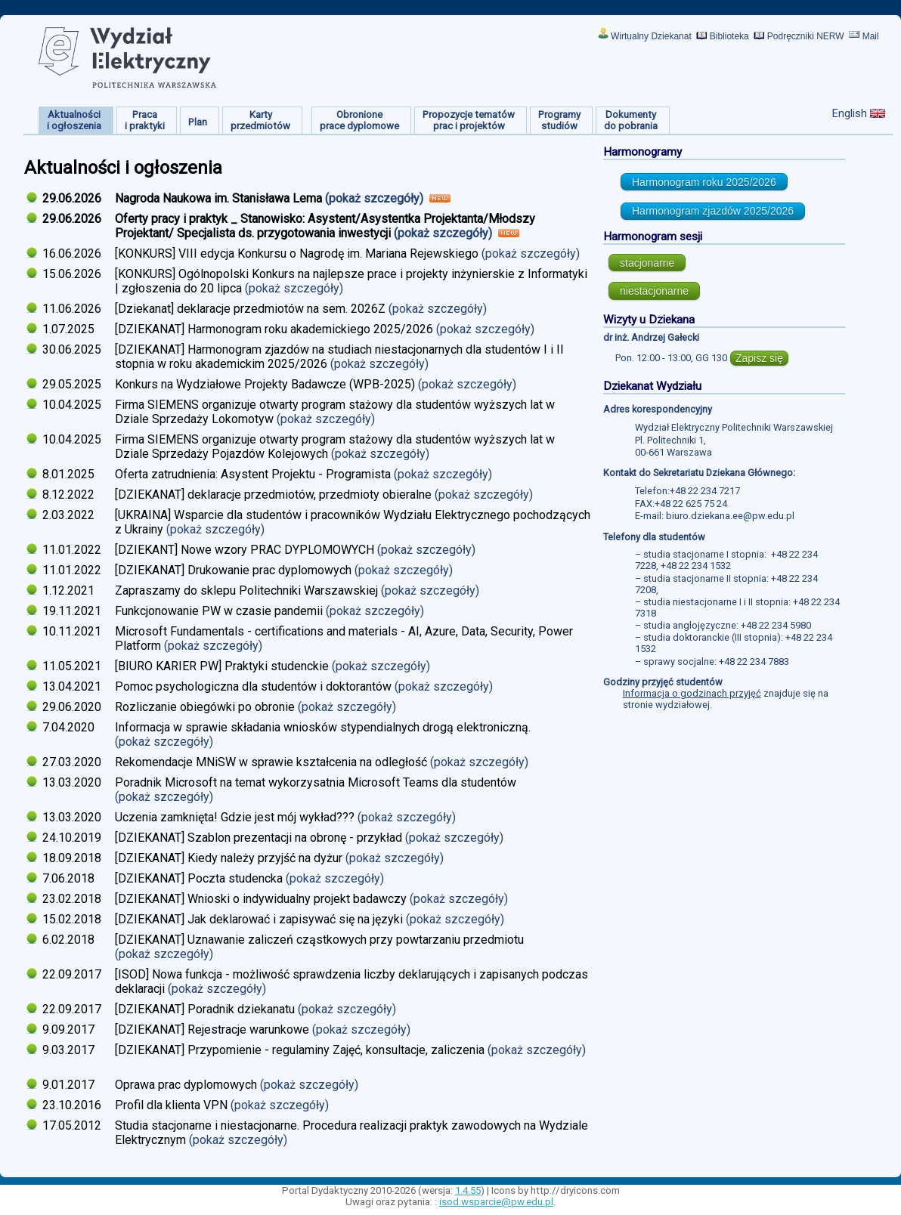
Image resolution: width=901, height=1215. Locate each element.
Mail (870, 36)
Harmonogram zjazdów (713, 211)
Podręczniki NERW (805, 36)
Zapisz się (759, 358)
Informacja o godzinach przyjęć (692, 693)
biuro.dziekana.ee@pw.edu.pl (730, 515)
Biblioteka (729, 36)
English (849, 113)
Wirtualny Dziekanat (651, 36)
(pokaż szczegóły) (375, 198)
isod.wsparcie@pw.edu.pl (496, 1201)
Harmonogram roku (704, 182)
